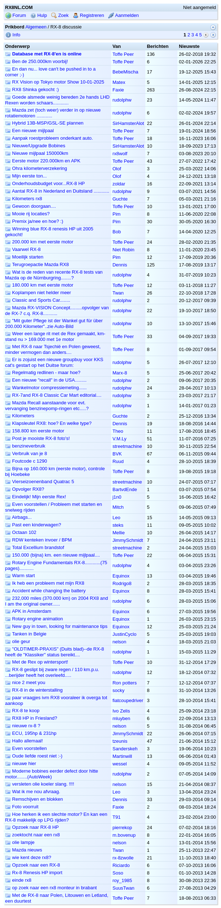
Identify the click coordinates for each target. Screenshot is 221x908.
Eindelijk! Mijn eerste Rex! (35, 496)
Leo (116, 517)
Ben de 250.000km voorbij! (36, 61)
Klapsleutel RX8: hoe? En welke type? (48, 423)
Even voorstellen (26, 748)
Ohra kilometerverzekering (36, 168)
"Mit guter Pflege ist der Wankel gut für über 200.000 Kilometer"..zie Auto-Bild (54, 323)
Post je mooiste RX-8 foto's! (37, 438)
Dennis (119, 265)
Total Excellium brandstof (34, 547)
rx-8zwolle (123, 857)
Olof (116, 168)
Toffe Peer (123, 54)
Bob (116, 231)
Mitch (118, 507)
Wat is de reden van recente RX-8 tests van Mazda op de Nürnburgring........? (54, 274)
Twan (118, 293)
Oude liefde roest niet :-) (33, 756)
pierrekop (122, 827)
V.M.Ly (119, 438)
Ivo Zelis (121, 711)
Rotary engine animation (34, 618)
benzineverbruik (25, 446)
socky (118, 690)
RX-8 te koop (22, 710)
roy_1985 (122, 880)
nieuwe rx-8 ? (22, 725)
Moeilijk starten (24, 257)
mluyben (121, 718)
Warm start (20, 575)
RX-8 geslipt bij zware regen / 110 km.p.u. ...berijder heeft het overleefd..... (52, 672)
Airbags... (18, 517)
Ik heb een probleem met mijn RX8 (44, 583)
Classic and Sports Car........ (37, 300)
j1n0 (116, 497)
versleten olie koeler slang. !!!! (39, 784)
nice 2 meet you (25, 682)
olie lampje (20, 842)
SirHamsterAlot (128, 123)
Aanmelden (123, 15)
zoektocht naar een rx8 (32, 834)
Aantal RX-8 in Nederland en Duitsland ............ (57, 191)
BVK (117, 454)
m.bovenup (124, 835)
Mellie (118, 532)
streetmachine (127, 446)
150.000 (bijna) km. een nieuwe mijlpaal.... (52, 555)
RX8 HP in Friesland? (31, 718)
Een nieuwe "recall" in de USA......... (46, 380)
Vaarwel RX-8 (23, 249)
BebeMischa (125, 72)
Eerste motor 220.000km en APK (42, 160)
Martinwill (122, 756)
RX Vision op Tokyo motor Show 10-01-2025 (54, 82)
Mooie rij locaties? (27, 213)
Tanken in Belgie (26, 634)
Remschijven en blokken (34, 799)
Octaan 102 (20, 532)
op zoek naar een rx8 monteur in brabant (51, 887)
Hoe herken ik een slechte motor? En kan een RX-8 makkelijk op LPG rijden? (56, 817)
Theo (117, 431)
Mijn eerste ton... (26, 176)
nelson (119, 641)
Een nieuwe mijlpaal (29, 130)
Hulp (38, 15)
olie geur (17, 641)
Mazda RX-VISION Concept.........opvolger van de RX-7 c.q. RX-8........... (57, 310)
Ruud (118, 461)
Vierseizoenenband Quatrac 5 (39, 481)
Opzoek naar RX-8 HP (32, 827)
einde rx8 (18, 880)
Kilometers (19, 415)
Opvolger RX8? (24, 489)
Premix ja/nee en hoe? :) (34, 221)
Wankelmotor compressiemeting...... (46, 387)
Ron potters (124, 683)
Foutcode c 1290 (26, 461)
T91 (116, 817)
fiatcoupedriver (127, 700)
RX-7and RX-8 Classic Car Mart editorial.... (53, 395)
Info (12, 34)
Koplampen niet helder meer (38, 292)
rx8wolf (119, 153)
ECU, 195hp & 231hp (30, 733)
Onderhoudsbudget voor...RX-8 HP (45, 183)
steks (117, 525)
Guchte (120, 199)
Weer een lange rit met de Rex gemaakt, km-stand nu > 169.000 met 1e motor (55, 336)
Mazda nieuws (23, 850)
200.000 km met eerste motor (39, 241)
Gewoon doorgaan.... (30, 206)
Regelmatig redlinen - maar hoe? (42, 372)
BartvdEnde (124, 489)
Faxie (118, 90)
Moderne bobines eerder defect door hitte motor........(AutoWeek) (51, 773)
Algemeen (36, 27)
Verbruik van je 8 (26, 453)
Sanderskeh (124, 748)
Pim (116, 214)
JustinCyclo (124, 634)
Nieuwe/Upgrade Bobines (35, 145)
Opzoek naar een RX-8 (32, 865)
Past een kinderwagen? (33, 524)
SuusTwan (123, 888)
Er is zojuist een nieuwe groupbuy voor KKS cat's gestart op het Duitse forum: (54, 362)
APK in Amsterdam (28, 611)
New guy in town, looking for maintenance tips (56, 626)
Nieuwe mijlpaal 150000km (36, 153)
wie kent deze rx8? (28, 857)
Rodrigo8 (122, 583)
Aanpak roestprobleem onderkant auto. (49, 138)
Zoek (60, 15)
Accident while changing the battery (45, 590)
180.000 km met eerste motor (39, 285)
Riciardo (121, 865)
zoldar (118, 183)
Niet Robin (123, 249)
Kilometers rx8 (23, 198)
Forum (15, 15)
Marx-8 (119, 373)
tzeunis (119, 741)
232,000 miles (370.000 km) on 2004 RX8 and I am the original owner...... (56, 601)
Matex (118, 82)
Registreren (88, 15)
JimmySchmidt (127, 540)
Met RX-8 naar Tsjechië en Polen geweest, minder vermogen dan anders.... (53, 349)
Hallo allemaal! (24, 740)
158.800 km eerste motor (34, 430)
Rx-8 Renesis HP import (33, 872)
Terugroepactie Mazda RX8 (37, 264)
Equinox (120, 576)
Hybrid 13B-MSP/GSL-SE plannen (44, 123)
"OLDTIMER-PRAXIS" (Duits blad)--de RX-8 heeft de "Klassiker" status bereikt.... (54, 651)
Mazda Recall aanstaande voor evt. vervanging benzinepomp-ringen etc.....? (47, 405)
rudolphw (122, 100)
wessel (119, 764)
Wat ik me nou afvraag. (32, 791)
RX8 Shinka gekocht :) (32, 89)
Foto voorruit (22, 806)
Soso (117, 873)
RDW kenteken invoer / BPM (38, 540)
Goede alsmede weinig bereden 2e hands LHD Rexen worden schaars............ (57, 99)
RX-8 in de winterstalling (34, 690)
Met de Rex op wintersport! (36, 662)
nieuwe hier (20, 763)
